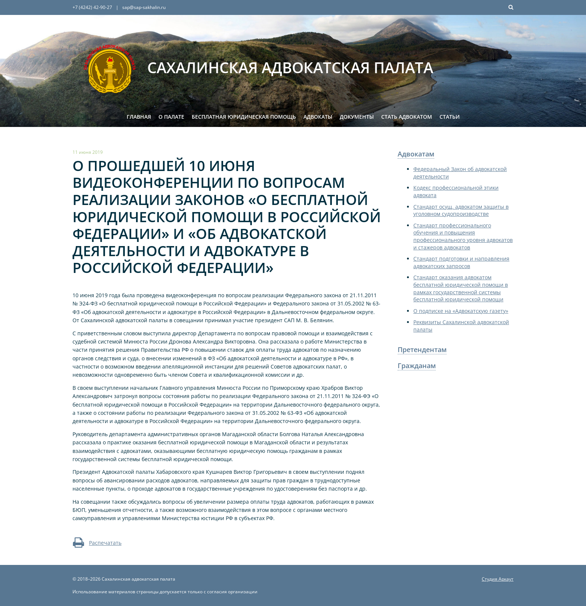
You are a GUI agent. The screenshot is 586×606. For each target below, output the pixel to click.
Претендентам (422, 349)
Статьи (450, 116)
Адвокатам (416, 153)
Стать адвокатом (406, 116)
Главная (139, 116)
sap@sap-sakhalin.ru (144, 7)
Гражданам (417, 365)
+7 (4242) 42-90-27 (92, 7)
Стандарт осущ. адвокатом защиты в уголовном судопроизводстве (461, 210)
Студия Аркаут (497, 579)
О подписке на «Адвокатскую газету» (460, 310)
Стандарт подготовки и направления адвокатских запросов (461, 262)
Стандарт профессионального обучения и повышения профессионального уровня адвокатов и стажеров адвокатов (463, 236)
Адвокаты (317, 116)
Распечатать (97, 542)
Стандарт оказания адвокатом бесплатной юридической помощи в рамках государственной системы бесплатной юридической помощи (460, 288)
